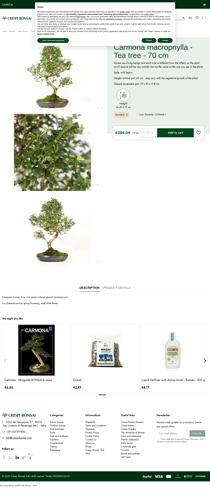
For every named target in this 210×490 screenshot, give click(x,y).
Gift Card (125, 457)
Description (90, 287)
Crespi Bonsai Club (94, 450)
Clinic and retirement (131, 436)
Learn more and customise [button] (53, 40)
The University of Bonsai (133, 432)
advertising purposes (114, 19)
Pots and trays (57, 429)
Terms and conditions (95, 425)
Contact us (7, 4)
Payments (90, 429)
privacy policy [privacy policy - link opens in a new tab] (125, 12)
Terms (35, 485)
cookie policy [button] (149, 14)
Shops (88, 446)
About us (89, 443)
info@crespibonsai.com (19, 438)
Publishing (55, 450)
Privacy (186, 439)
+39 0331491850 (15, 432)
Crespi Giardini (128, 429)
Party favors (127, 443)
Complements (56, 443)
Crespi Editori (127, 425)
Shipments (90, 422)
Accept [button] (165, 40)
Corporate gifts (128, 446)
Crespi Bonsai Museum (132, 422)
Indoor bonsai (56, 422)
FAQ (87, 453)
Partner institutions (130, 439)
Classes (53, 446)
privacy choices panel (45, 34)
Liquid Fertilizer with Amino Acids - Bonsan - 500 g (173, 380)
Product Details (117, 287)
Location (125, 450)
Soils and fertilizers (59, 436)
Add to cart (175, 133)
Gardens (54, 439)
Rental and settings (130, 453)
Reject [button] (149, 40)
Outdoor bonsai (57, 425)
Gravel (77, 380)
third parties (81, 17)
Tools (52, 432)
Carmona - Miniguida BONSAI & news (28, 380)
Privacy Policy (92, 432)
